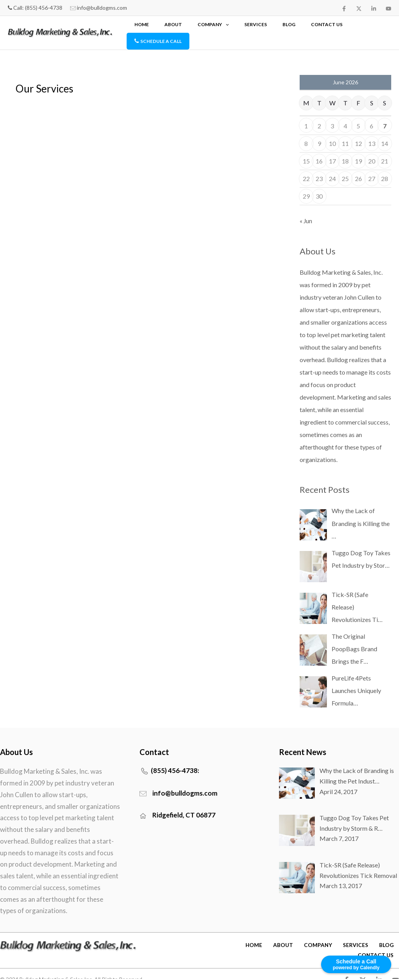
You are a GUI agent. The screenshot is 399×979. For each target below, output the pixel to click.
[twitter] (359, 8)
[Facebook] (344, 8)
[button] (257, 26)
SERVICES (276, 27)
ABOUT (217, 27)
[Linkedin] (373, 8)
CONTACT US (323, 27)
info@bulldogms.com (102, 7)
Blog (297, 27)
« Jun (306, 208)
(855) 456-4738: (175, 759)
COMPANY (245, 26)
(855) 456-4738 (43, 7)
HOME (198, 27)
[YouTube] (388, 8)
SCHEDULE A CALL (365, 27)
